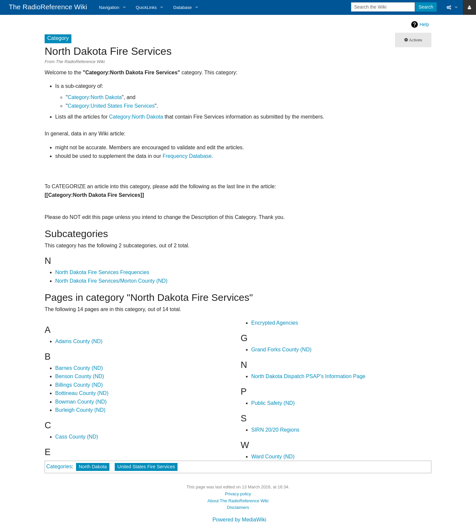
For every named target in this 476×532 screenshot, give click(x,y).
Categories (59, 466)
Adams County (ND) (78, 341)
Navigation (109, 7)
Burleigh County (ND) (80, 410)
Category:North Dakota (95, 97)
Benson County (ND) (79, 376)
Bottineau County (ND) (81, 393)
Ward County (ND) (273, 456)
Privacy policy (238, 493)
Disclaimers (238, 507)
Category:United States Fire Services (111, 106)
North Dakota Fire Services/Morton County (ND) (111, 281)
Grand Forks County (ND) (281, 349)
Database (182, 7)
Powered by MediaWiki (239, 519)
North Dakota (93, 466)
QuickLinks (146, 7)
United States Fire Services (146, 466)
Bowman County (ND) (81, 402)
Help (424, 24)
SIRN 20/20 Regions (275, 430)
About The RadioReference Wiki (238, 500)
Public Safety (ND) (273, 403)
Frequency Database (187, 156)
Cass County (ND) (76, 437)
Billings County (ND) (79, 385)
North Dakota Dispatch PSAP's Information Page (308, 376)
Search (425, 7)
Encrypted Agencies (274, 323)
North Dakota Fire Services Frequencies (102, 272)
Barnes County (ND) (79, 368)
